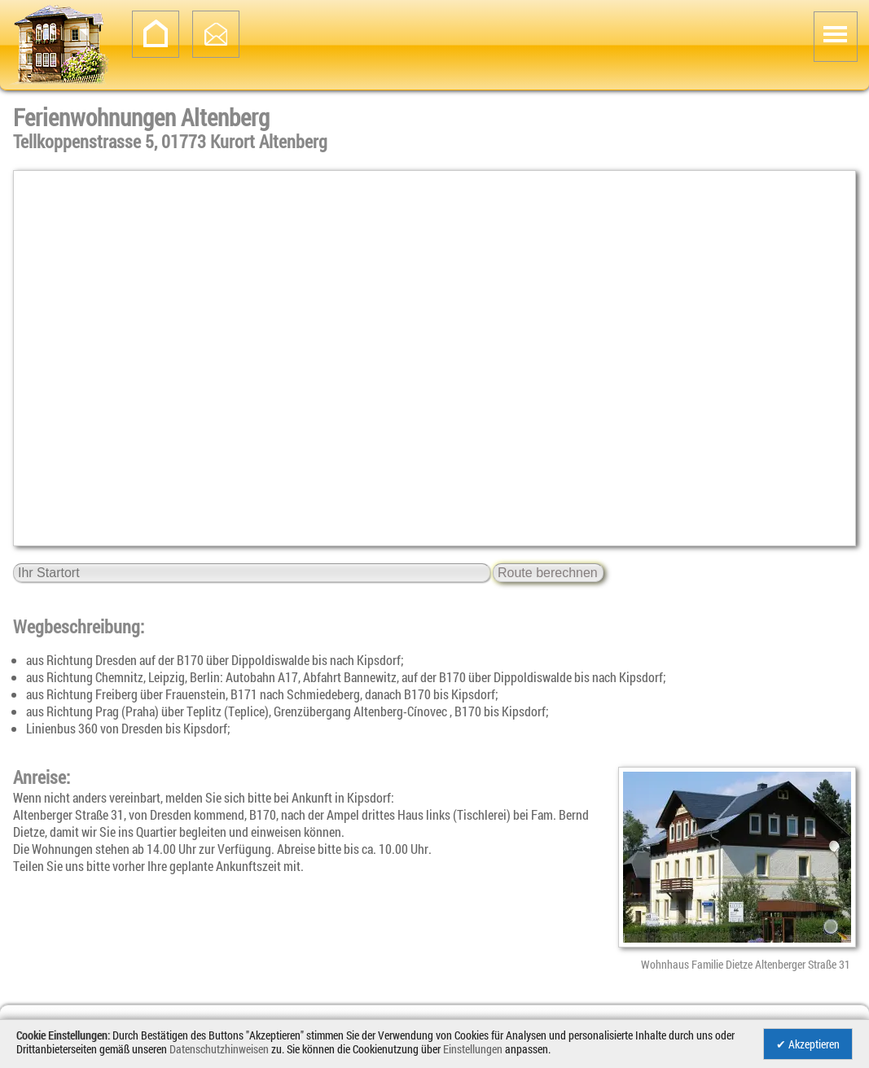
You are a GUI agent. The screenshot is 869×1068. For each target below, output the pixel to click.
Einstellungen (473, 1049)
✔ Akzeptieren (808, 1044)
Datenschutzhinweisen (219, 1049)
